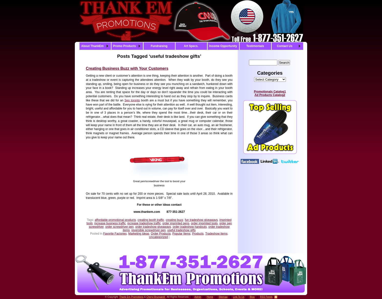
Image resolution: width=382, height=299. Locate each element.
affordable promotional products (115, 220)
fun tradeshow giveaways (201, 220)
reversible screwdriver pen (148, 230)
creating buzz (174, 220)
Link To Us (239, 297)
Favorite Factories (115, 233)
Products (197, 233)
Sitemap (223, 297)
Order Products (161, 233)
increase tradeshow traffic (144, 223)
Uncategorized (158, 237)
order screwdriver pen (119, 226)
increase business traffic (110, 223)
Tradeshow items (216, 233)
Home (210, 297)
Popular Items (181, 233)
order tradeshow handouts (190, 226)
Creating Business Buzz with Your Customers (127, 68)
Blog (252, 297)
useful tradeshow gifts (181, 230)
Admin (197, 297)
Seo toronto (132, 100)
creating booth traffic (151, 220)
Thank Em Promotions (131, 297)
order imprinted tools (204, 223)
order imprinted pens (175, 223)
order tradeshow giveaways (153, 226)
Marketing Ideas (138, 233)
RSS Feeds (266, 297)
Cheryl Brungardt (156, 297)
